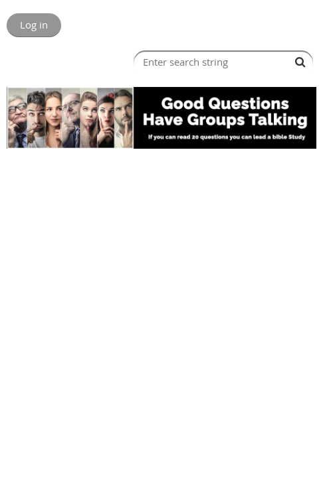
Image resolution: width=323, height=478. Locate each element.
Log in (34, 24)
